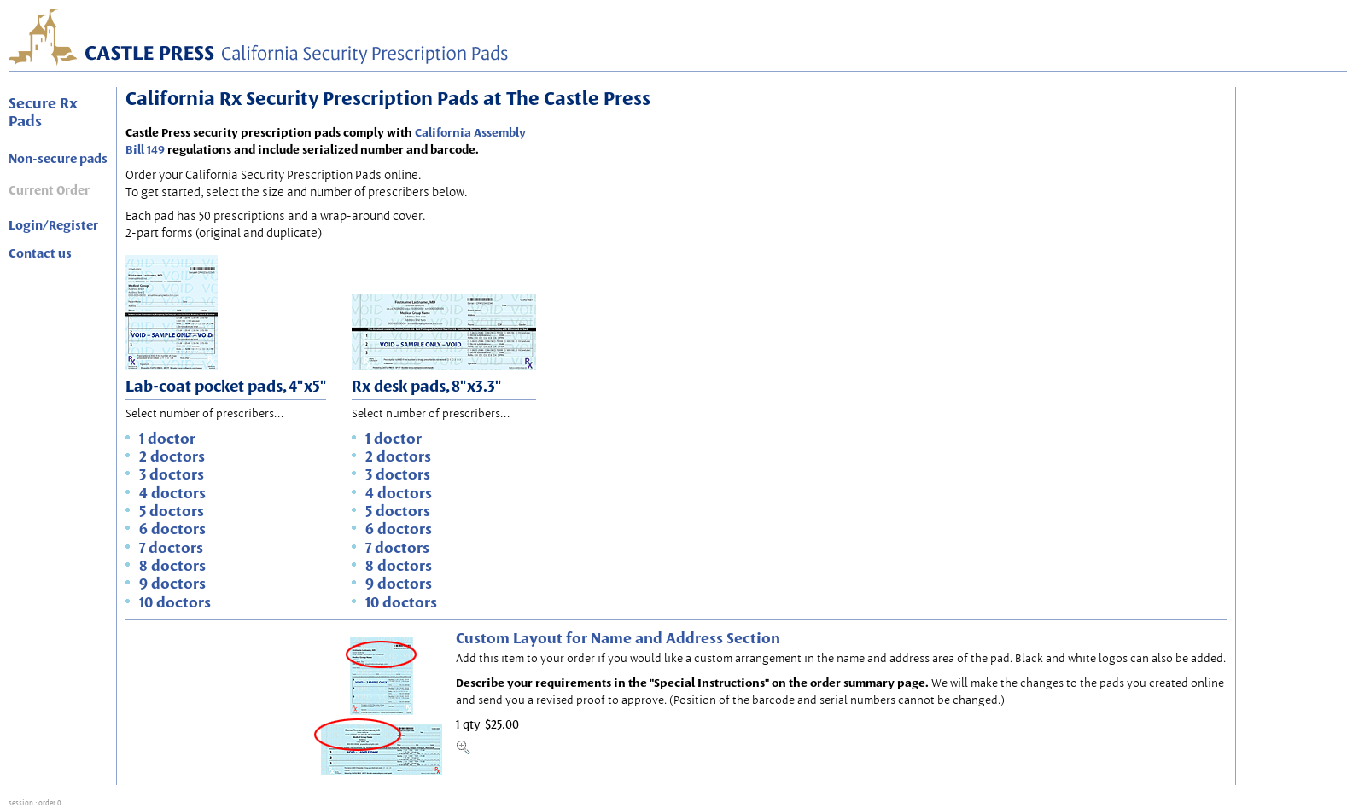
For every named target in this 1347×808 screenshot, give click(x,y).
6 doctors (172, 528)
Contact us (40, 253)
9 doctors (172, 583)
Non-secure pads (58, 158)
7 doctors (171, 547)
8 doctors (172, 565)
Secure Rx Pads (43, 112)
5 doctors (171, 510)
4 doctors (172, 493)
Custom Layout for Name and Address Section (618, 638)
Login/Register (53, 225)
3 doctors (171, 474)
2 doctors (172, 456)
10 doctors (175, 602)
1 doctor (167, 438)
